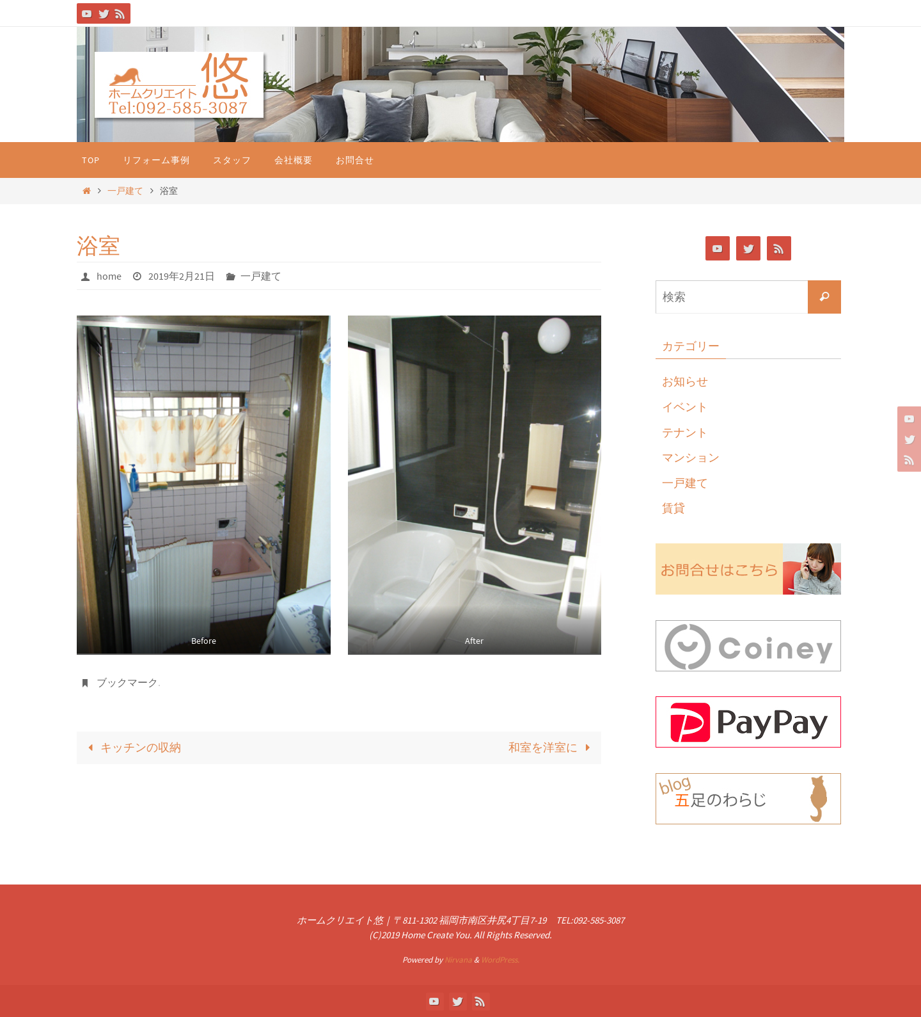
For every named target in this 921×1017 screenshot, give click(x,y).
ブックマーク (127, 682)
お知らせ (685, 381)
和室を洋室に (552, 747)
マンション (691, 457)
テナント (685, 432)
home (109, 275)
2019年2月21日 (181, 275)
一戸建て (125, 190)
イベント (685, 406)
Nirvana (458, 959)
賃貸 (673, 507)
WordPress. (500, 959)
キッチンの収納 (131, 747)
